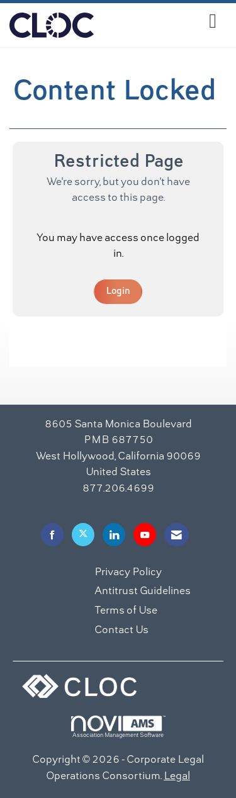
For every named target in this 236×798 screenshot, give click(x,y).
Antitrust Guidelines (142, 591)
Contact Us (121, 630)
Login (118, 291)
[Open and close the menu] (158, 23)
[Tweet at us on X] (83, 534)
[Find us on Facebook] (52, 534)
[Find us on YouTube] (144, 534)
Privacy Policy (128, 572)
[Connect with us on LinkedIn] (114, 534)
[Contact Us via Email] (176, 534)
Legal (177, 776)
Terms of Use (125, 611)
